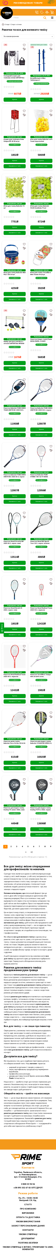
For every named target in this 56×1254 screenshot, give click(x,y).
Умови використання (28, 1222)
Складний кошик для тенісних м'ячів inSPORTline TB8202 (14, 77)
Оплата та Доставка (28, 1217)
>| (31, 852)
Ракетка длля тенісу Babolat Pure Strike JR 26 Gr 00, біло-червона (15, 742)
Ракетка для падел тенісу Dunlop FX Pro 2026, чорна (40, 809)
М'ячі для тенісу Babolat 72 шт (14, 207)
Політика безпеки (28, 1243)
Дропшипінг (28, 1239)
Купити (14, 99)
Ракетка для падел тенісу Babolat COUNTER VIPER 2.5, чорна (41, 742)
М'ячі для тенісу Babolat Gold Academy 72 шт (39, 207)
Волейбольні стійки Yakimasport (37, 79)
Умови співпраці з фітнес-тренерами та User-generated (28, 1248)
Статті (28, 1205)
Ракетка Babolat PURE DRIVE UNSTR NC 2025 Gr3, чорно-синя (41, 409)
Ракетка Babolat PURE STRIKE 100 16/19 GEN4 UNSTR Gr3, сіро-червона (40, 476)
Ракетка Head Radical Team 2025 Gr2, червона (41, 609)
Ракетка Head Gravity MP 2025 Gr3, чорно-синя (14, 542)
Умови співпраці (28, 1234)
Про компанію (28, 1209)
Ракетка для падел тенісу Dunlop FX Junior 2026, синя (14, 809)
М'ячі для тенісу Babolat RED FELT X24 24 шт (15, 273)
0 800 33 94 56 (28, 1184)
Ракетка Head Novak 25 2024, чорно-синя (13, 609)
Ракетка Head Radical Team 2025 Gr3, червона (14, 675)
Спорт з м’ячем (16, 24)
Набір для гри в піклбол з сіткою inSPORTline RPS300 (14, 342)
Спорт (7, 24)
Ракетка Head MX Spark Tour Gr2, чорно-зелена (39, 542)
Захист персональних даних (28, 1226)
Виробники (28, 1213)
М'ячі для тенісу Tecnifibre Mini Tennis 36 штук (40, 273)
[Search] (29, 18)
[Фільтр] (2, 628)
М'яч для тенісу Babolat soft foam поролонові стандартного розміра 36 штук (41, 140)
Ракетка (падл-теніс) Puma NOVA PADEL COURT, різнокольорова (41, 340)
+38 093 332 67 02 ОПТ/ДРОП (28, 1188)
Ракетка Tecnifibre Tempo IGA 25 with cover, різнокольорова (40, 676)
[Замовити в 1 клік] (15, 166)
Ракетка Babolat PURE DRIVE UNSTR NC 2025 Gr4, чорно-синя (15, 476)
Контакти (28, 1230)
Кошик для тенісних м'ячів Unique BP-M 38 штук (14, 140)
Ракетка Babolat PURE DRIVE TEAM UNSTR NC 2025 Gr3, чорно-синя (15, 409)
